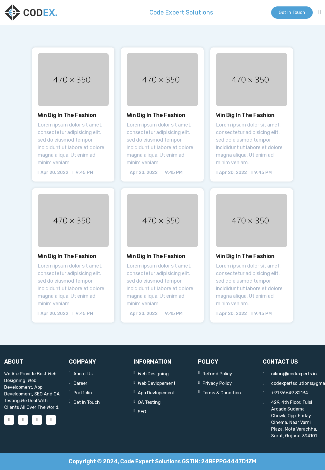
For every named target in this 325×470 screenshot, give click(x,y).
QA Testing (147, 402)
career (78, 383)
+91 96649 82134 (285, 393)
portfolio (80, 392)
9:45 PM (83, 172)
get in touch (292, 12)
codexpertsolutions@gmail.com (292, 383)
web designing (151, 373)
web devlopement (155, 383)
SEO (140, 411)
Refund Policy (215, 373)
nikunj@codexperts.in (290, 374)
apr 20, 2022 (53, 172)
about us (81, 373)
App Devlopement (154, 392)
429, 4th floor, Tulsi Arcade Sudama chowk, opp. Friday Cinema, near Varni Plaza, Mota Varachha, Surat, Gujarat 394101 (290, 418)
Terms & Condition (219, 392)
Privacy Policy (215, 383)
